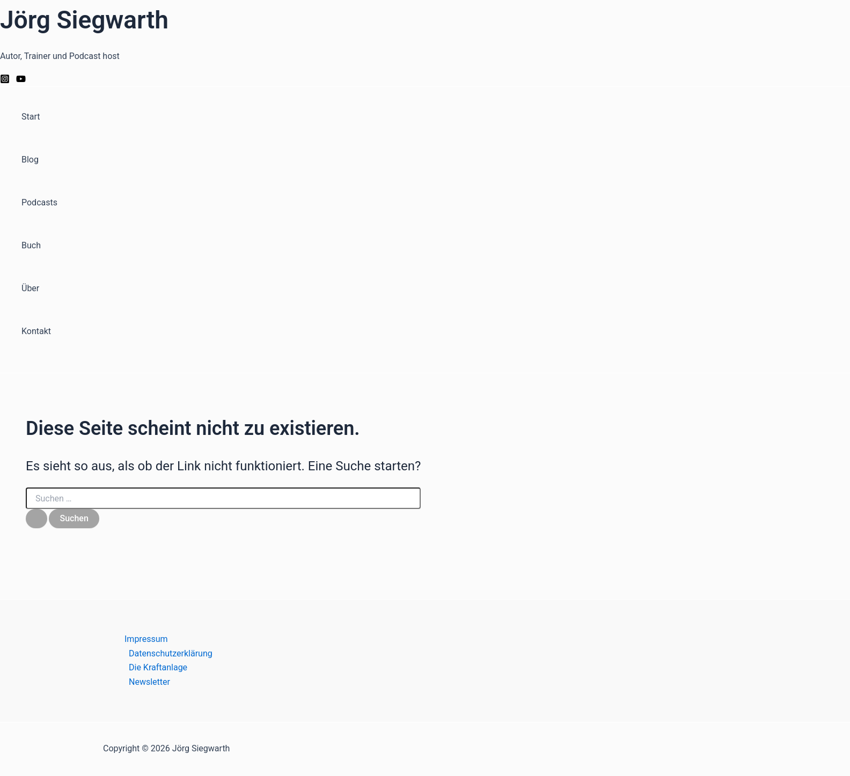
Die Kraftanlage (158, 667)
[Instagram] (5, 81)
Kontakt (36, 331)
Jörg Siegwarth (84, 19)
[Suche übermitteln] (36, 518)
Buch (31, 245)
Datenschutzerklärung (171, 653)
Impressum (146, 639)
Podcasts (39, 202)
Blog (30, 159)
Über (30, 288)
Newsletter (149, 682)
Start (30, 117)
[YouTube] (21, 81)
